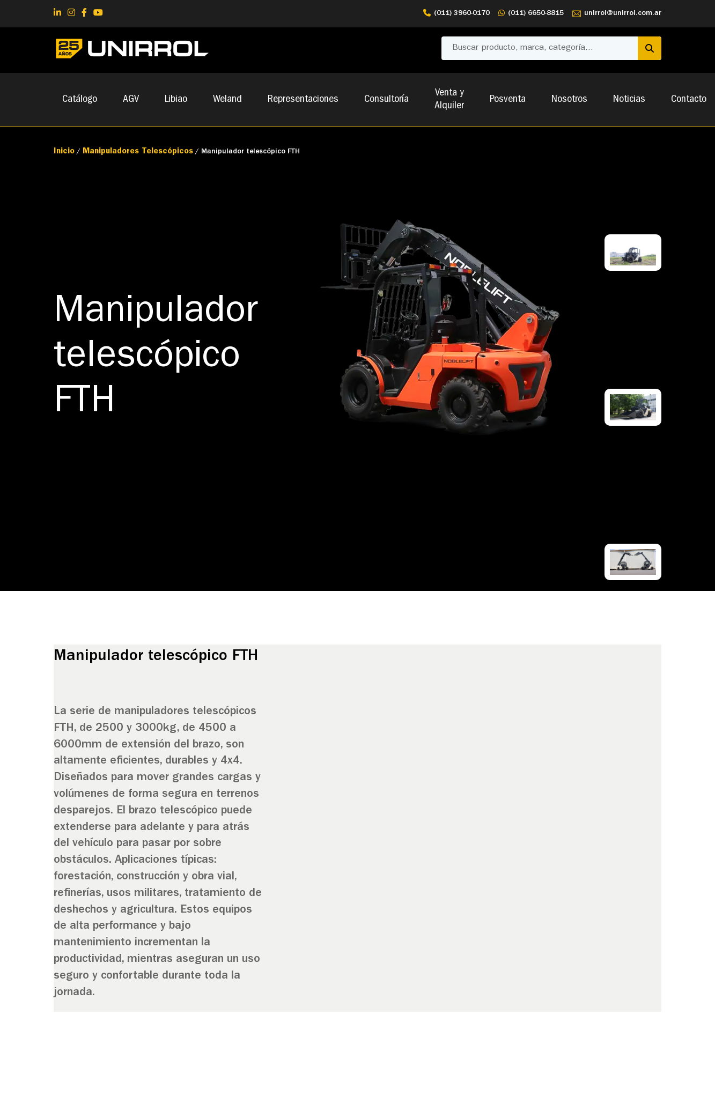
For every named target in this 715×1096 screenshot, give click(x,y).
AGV (131, 99)
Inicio (64, 152)
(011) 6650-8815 (531, 13)
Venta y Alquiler (449, 100)
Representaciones (303, 99)
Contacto (688, 99)
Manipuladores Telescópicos (138, 152)
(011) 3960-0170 (456, 13)
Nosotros (569, 99)
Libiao (176, 99)
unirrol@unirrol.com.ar (616, 13)
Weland (227, 99)
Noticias (629, 99)
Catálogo (79, 99)
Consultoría (386, 99)
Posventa (508, 99)
